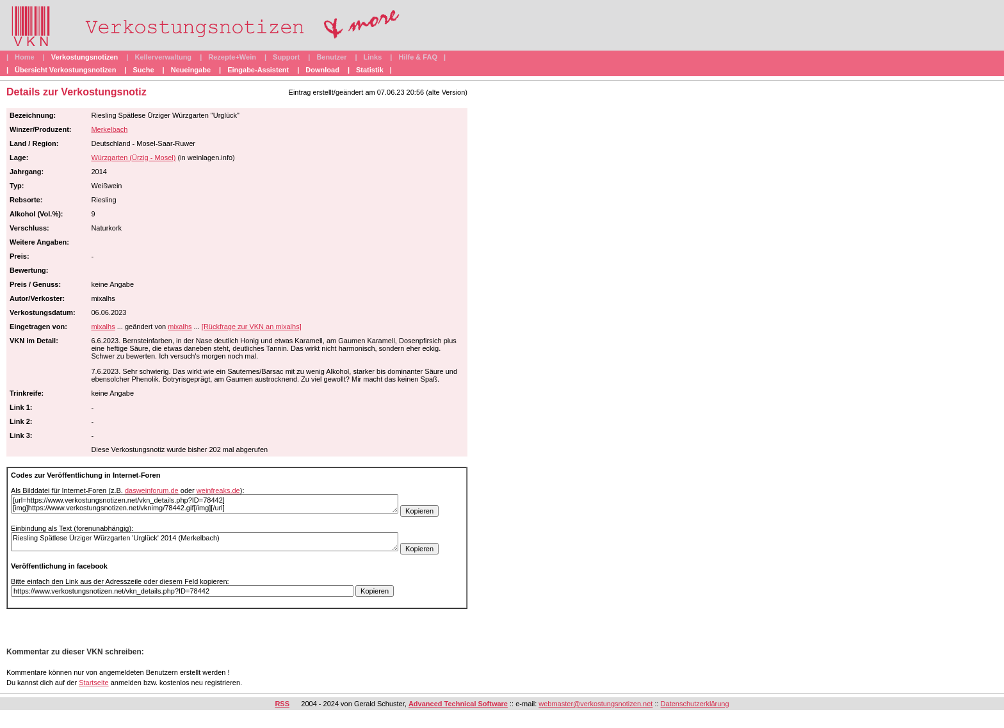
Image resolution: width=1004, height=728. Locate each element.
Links (373, 57)
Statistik (370, 70)
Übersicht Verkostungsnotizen (65, 70)
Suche (143, 70)
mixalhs (103, 326)
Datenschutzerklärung (695, 704)
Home (25, 57)
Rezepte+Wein (232, 57)
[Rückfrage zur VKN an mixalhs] (252, 326)
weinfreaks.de (218, 490)
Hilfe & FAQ (417, 57)
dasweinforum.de (152, 490)
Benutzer (331, 57)
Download (322, 70)
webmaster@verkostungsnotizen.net (595, 704)
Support (286, 57)
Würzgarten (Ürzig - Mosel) (133, 157)
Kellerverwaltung (162, 57)
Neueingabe (191, 70)
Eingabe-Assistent (258, 70)
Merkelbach (109, 129)
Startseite (93, 682)
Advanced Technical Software (458, 704)
